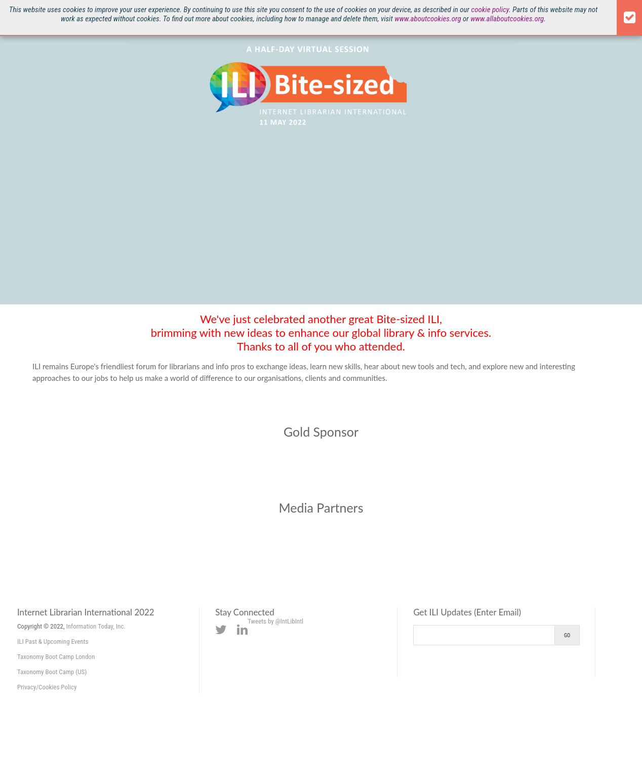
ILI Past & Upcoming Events (53, 641)
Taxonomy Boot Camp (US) (52, 672)
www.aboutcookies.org (427, 18)
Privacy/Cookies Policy (46, 687)
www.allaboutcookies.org (507, 18)
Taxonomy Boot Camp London (56, 656)
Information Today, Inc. (96, 626)
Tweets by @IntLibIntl (275, 621)
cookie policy (490, 9)
